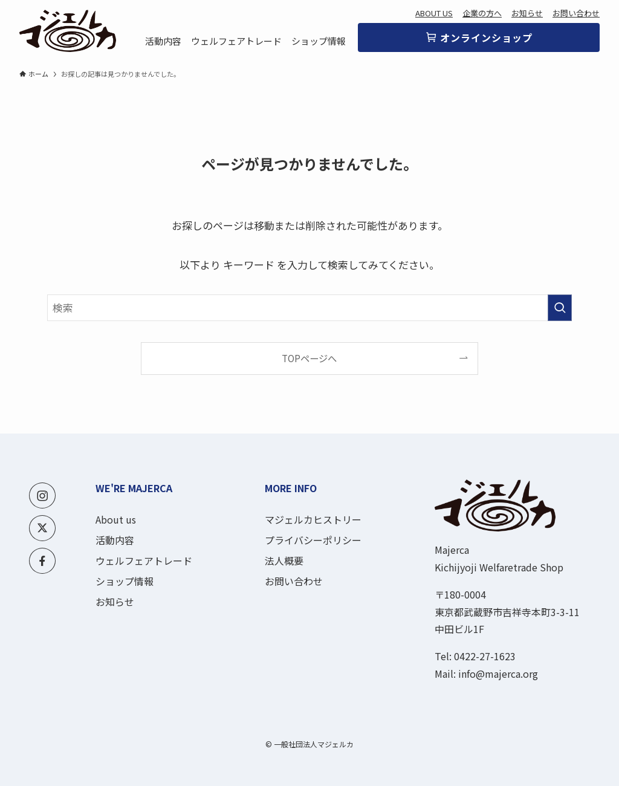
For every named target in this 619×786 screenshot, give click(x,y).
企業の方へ (482, 13)
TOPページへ (309, 358)
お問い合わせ (576, 13)
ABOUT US (434, 13)
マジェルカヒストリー (313, 519)
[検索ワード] (309, 307)
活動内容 (115, 540)
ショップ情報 (125, 581)
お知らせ (527, 13)
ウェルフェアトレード (144, 560)
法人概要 (284, 560)
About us (116, 519)
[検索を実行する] (560, 307)
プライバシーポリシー (313, 540)
